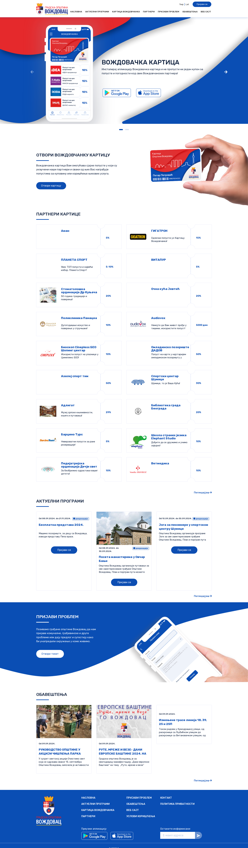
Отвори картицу (51, 185)
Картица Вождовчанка (126, 11)
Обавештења (190, 11)
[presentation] (32, 72)
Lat (187, 4)
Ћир (181, 4)
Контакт (166, 791)
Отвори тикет (50, 647)
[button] (121, 129)
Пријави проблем (168, 11)
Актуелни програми (97, 11)
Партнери (149, 11)
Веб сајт (206, 11)
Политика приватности (177, 797)
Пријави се (202, 4)
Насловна (76, 11)
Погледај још (203, 486)
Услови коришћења (140, 810)
